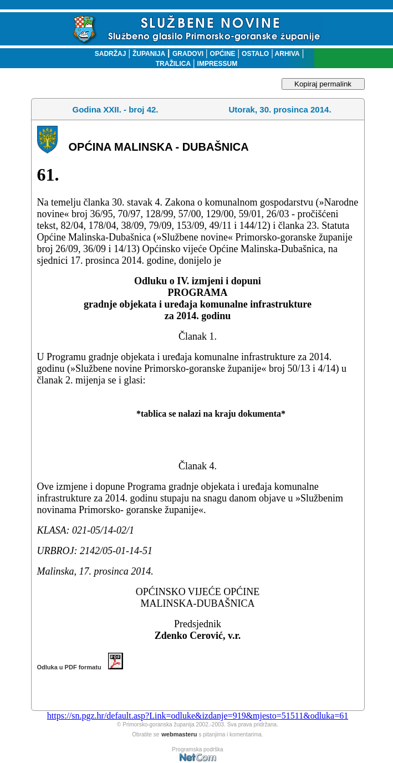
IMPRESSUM (217, 64)
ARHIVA (286, 54)
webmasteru (179, 734)
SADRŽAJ (107, 54)
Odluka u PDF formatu (80, 667)
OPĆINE (223, 54)
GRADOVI (187, 54)
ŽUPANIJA (148, 54)
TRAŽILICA (173, 64)
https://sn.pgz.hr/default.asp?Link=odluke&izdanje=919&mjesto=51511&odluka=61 (197, 715)
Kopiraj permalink (322, 84)
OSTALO (255, 54)
